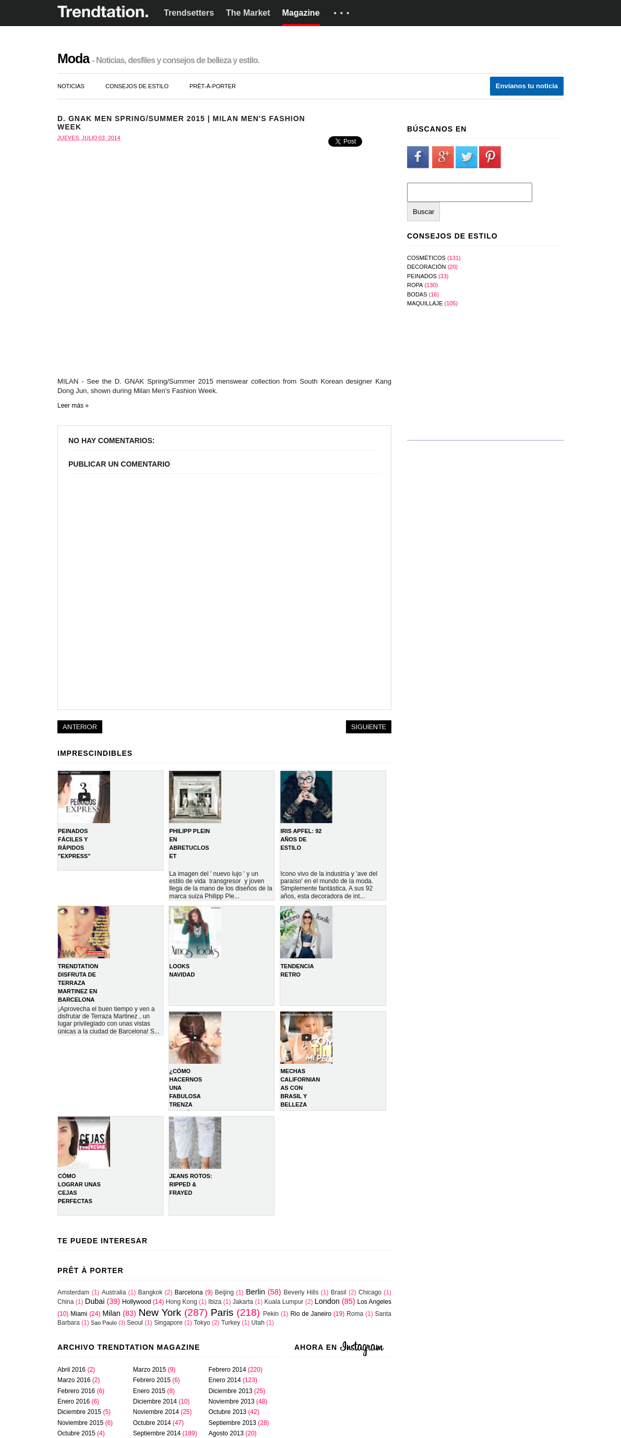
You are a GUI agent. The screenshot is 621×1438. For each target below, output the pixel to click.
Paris (222, 1312)
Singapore (168, 1322)
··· (343, 13)
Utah (258, 1322)
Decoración (426, 267)
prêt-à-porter (212, 86)
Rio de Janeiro (310, 1313)
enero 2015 (149, 1391)
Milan (111, 1313)
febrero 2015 (152, 1380)
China (65, 1301)
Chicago (370, 1292)
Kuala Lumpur (284, 1301)
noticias (71, 86)
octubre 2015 (76, 1433)
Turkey (230, 1322)
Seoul (135, 1322)
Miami (78, 1313)
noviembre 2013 (232, 1401)
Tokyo (202, 1322)
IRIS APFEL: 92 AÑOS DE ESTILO (300, 839)
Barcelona (189, 1292)
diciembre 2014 (155, 1401)
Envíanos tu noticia (527, 86)
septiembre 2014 (157, 1433)
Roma (355, 1313)
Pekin (271, 1313)
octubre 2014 (152, 1423)
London (327, 1301)
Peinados (422, 276)
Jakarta (243, 1301)
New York (159, 1312)
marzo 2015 (149, 1369)
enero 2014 (225, 1380)
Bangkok (150, 1292)
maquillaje (425, 303)
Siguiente (368, 727)
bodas (417, 294)
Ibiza (214, 1301)
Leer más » (73, 405)
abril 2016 (71, 1369)
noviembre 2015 (80, 1423)
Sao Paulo (104, 1323)
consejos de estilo (137, 86)
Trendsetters (189, 12)
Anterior (80, 727)
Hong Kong (181, 1301)
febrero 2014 (227, 1369)
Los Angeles (374, 1301)
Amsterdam (73, 1292)
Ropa (415, 285)
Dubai (95, 1301)
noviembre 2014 (156, 1412)
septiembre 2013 (232, 1423)
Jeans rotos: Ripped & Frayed (190, 1184)
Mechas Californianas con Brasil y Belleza (300, 1088)
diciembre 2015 (79, 1412)
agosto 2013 (226, 1433)
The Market (248, 12)
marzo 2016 (73, 1380)
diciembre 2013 (231, 1391)
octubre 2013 (228, 1412)
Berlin (255, 1292)
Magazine (301, 12)
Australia (114, 1292)
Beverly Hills (300, 1292)
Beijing (224, 1292)
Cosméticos (426, 258)
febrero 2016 (76, 1391)
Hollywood (136, 1301)
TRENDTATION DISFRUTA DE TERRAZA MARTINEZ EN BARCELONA (78, 983)
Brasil (339, 1292)
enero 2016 (73, 1401)
